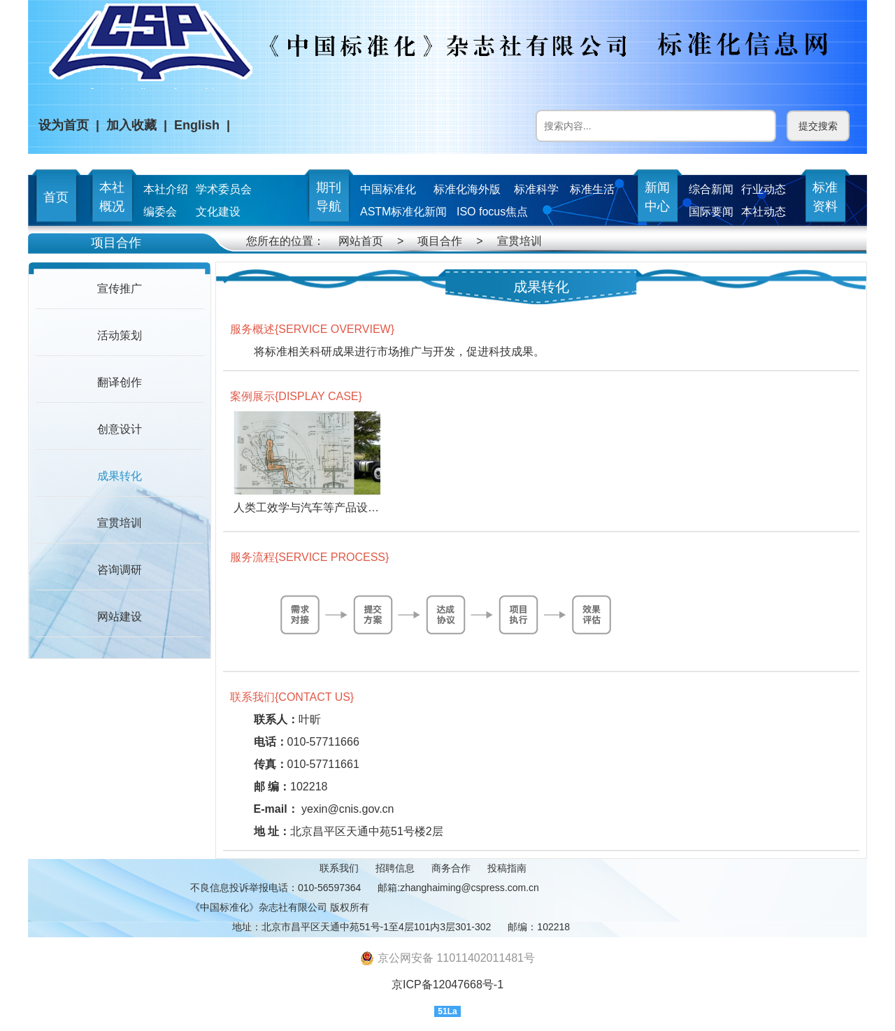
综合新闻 (711, 189)
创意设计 (119, 429)
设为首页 (63, 125)
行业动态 (763, 189)
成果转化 (119, 476)
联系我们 (339, 868)
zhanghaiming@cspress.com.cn (469, 887)
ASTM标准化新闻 (403, 212)
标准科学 (536, 189)
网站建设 (119, 617)
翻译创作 (119, 382)
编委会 (160, 212)
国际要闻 (711, 212)
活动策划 (119, 335)
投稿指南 (507, 868)
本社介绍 (165, 189)
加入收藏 (131, 125)
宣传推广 (119, 288)
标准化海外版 (467, 189)
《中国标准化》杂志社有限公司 (258, 907)
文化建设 (218, 212)
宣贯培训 (519, 241)
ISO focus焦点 (492, 212)
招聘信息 (395, 868)
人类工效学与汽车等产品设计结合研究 (329, 507)
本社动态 (763, 212)
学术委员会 (224, 189)
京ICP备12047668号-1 (447, 984)
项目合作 (439, 241)
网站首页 (360, 241)
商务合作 (451, 868)
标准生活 (592, 189)
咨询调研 (119, 570)
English (197, 125)
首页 (56, 197)
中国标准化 (388, 189)
